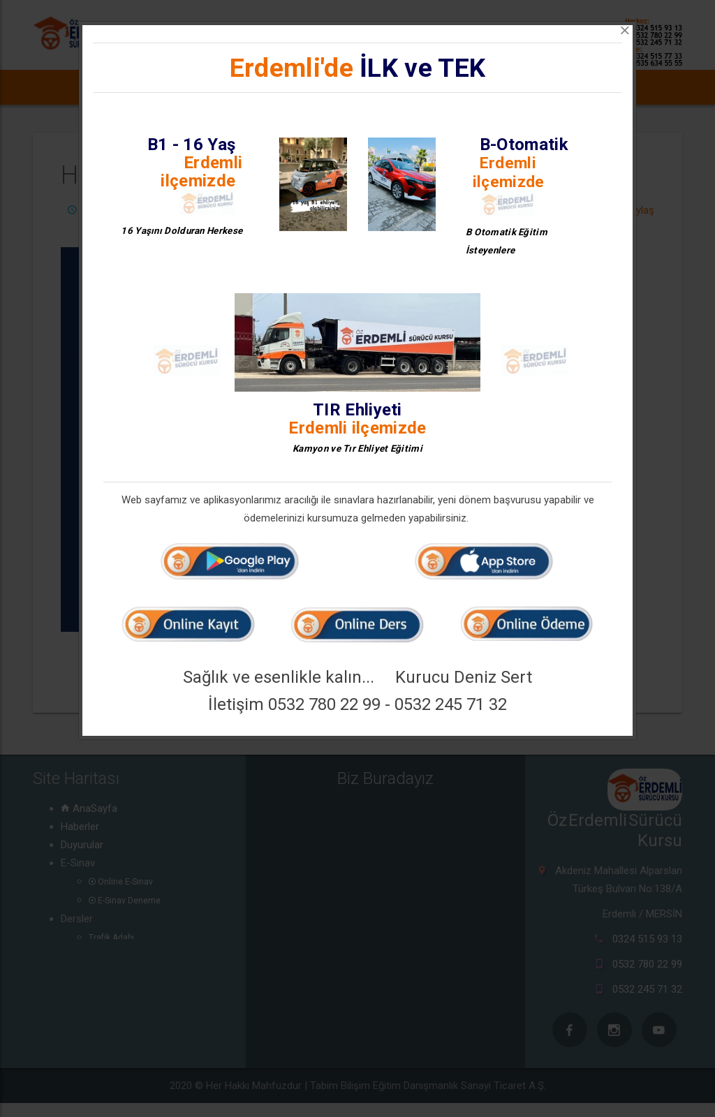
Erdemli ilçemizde (201, 172)
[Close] (625, 30)
